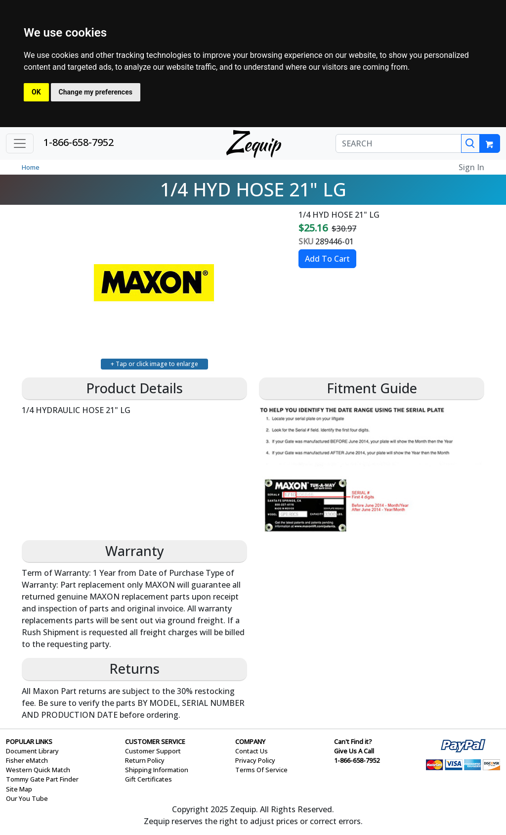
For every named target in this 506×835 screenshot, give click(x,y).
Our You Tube (27, 798)
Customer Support (153, 750)
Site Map (19, 789)
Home (31, 167)
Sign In (471, 167)
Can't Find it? (353, 741)
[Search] (470, 143)
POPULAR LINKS (29, 741)
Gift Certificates (148, 779)
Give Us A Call (354, 750)
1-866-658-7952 (78, 142)
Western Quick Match (38, 769)
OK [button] (36, 92)
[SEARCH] (399, 143)
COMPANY (250, 741)
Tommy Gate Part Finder (42, 779)
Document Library (32, 750)
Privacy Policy (255, 760)
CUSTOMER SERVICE (155, 741)
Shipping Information (156, 769)
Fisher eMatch (27, 760)
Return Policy (145, 760)
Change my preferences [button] (95, 92)
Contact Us (251, 750)
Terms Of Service (261, 769)
